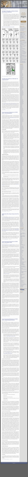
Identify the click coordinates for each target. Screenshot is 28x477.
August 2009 (21, 183)
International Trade (22, 259)
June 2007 (21, 202)
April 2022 (21, 76)
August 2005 (21, 218)
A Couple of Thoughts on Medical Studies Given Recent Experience (10, 11)
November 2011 (21, 163)
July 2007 (21, 201)
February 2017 (21, 117)
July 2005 (21, 219)
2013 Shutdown (21, 228)
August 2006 (21, 209)
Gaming (21, 248)
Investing (21, 260)
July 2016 (21, 122)
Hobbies (21, 254)
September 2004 (22, 226)
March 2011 (21, 169)
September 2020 (22, 87)
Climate (21, 237)
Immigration (21, 256)
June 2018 (21, 105)
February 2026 (21, 65)
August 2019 (21, 95)
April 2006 (21, 212)
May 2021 (21, 82)
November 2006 (21, 207)
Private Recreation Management (23, 271)
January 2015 (21, 135)
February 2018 (21, 108)
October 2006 (21, 208)
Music (20, 265)
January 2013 (21, 153)
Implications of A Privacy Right (23, 52)
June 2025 (21, 71)
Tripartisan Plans (22, 285)
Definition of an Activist (22, 48)
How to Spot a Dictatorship (22, 51)
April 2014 (21, 142)
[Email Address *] (23, 19)
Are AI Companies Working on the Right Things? (23, 30)
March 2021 (21, 83)
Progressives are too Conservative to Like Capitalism (23, 55)
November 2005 (21, 216)
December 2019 (21, 92)
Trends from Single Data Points (23, 284)
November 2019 (21, 93)
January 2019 (21, 100)
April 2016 (21, 124)
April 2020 (21, 89)
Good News (21, 251)
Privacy (21, 270)
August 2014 (21, 139)
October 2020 (21, 86)
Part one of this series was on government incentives (8, 244)
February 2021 (21, 84)
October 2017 (21, 111)
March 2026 (21, 64)
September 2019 (22, 94)
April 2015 (21, 133)
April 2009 (21, 186)
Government (21, 252)
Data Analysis (21, 240)
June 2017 (21, 114)
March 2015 (21, 134)
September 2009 (22, 182)
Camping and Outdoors (22, 235)
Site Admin (21, 292)
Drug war (21, 241)
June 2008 (21, 193)
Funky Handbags (22, 50)
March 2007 (21, 204)
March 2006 (21, 213)
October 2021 (21, 78)
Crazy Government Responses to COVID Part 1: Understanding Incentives (10, 319)
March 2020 (21, 90)
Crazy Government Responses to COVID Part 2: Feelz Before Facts (10, 242)
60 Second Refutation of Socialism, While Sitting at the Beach (23, 41)
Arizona (21, 231)
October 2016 (21, 120)
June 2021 (21, 81)
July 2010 (21, 175)
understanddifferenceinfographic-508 (7, 353)
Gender (21, 249)
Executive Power (22, 246)
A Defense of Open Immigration (23, 42)
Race (20, 273)
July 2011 (21, 166)
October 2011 (21, 164)
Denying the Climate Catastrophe (22, 32)
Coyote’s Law (21, 47)
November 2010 (21, 172)
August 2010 (21, 174)
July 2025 (21, 70)
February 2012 (21, 161)
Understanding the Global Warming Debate (22, 37)
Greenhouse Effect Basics (22, 33)
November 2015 (21, 128)
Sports (20, 278)
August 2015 (21, 130)
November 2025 (21, 67)
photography (21, 268)
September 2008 (22, 191)
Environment (21, 244)
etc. (20, 245)
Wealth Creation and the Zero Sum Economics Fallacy (23, 61)
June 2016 (21, 123)
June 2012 (21, 158)
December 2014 (21, 136)
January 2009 (21, 188)
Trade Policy (21, 281)
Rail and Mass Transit (22, 274)
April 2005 (21, 221)
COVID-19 (5, 76)
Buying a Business (22, 44)
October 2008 (21, 190)
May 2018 (21, 106)
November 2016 (21, 119)
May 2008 (21, 194)
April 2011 (21, 168)
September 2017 (22, 112)
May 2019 (21, 97)
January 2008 (21, 197)
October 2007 (21, 199)
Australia (4, 109)
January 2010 (21, 179)
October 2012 (21, 155)
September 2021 (22, 79)
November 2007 (21, 198)
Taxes (20, 279)
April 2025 (21, 72)
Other (20, 267)
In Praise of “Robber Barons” (23, 53)
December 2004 (21, 224)
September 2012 (22, 156)
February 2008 (21, 196)
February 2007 (21, 205)
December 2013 (21, 145)
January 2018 (21, 109)
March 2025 (21, 73)
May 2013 (21, 150)
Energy (21, 243)
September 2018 (22, 103)
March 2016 (21, 125)
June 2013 (21, 149)
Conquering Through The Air (23, 27)
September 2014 (22, 138)
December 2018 (21, 101)
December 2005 (21, 215)
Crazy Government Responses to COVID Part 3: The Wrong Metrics (10, 113)
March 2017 (21, 116)
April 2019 (21, 98)
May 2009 (21, 185)
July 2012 (21, 157)
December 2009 (21, 180)
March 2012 (21, 160)
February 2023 (21, 75)
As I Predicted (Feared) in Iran (23, 28)
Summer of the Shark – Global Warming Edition (23, 35)
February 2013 (21, 152)
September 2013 (22, 147)
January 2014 (21, 144)
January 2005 (21, 223)
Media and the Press (22, 262)
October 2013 (21, 146)
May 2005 (21, 220)
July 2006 (21, 210)
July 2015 (21, 131)
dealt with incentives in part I (12, 117)
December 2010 (21, 171)
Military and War (21, 263)
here (4, 273)
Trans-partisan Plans (22, 282)
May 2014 (21, 141)
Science (7, 76)
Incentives (21, 257)
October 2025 (21, 68)
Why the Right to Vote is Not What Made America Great (23, 62)
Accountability (21, 229)
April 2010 (21, 177)
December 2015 (21, 127)
